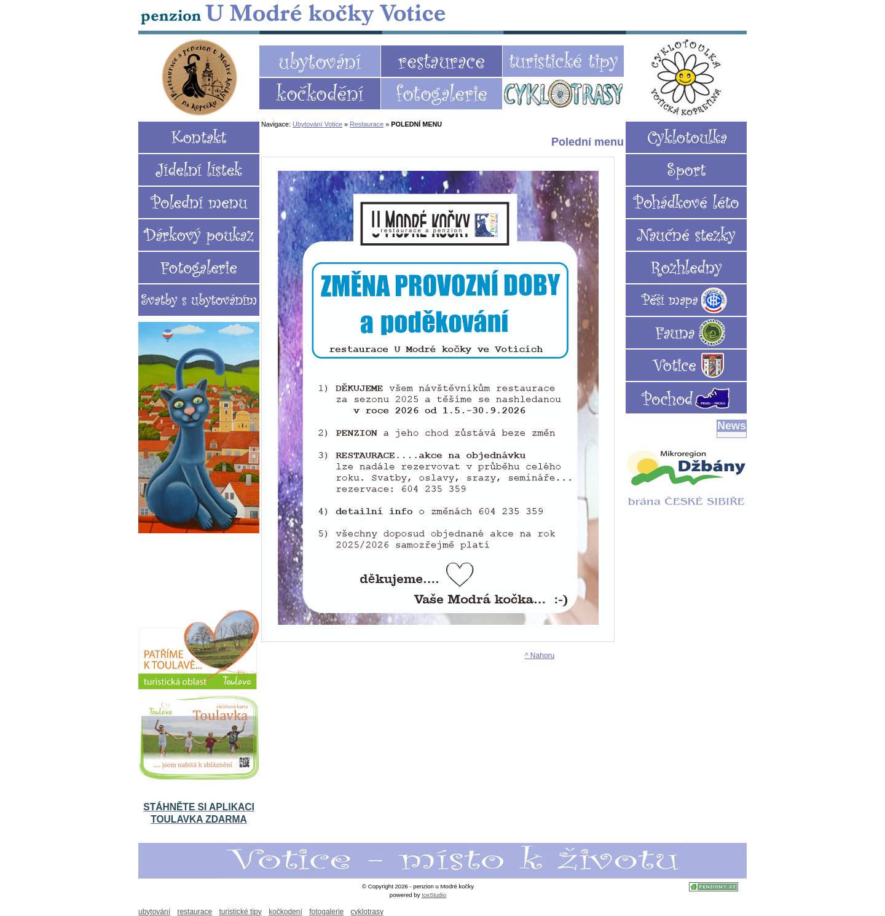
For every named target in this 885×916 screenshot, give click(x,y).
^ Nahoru (539, 655)
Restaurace (367, 124)
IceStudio (434, 894)
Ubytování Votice (294, 13)
